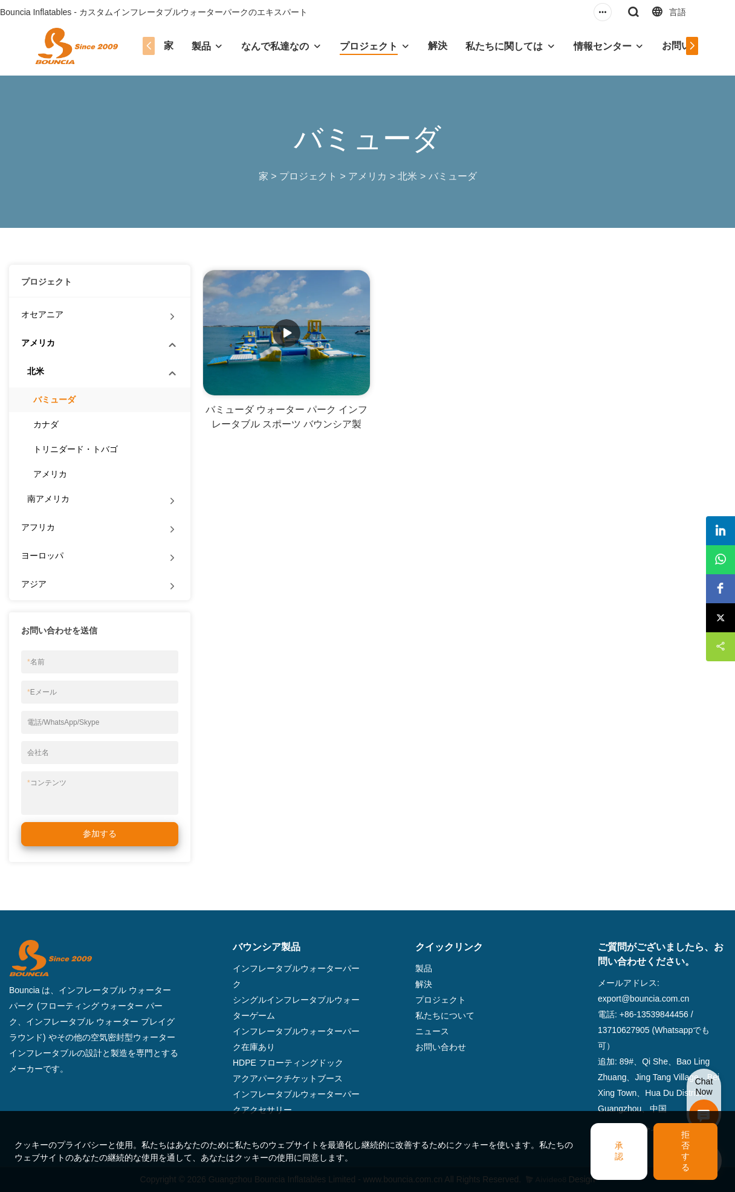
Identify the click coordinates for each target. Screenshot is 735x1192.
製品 (201, 46)
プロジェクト (369, 46)
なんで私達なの (275, 46)
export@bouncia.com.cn (643, 998)
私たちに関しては (504, 46)
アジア (34, 584)
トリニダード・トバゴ (75, 449)
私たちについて (444, 1015)
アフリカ (38, 527)
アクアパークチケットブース (288, 1078)
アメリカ (367, 176)
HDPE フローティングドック (288, 1062)
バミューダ (453, 176)
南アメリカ (48, 499)
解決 (437, 45)
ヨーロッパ (42, 555)
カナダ (46, 424)
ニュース (432, 1031)
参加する (100, 833)
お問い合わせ (440, 1047)
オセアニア (42, 314)
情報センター (603, 46)
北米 (407, 176)
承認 (619, 1151)
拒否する (685, 1151)
